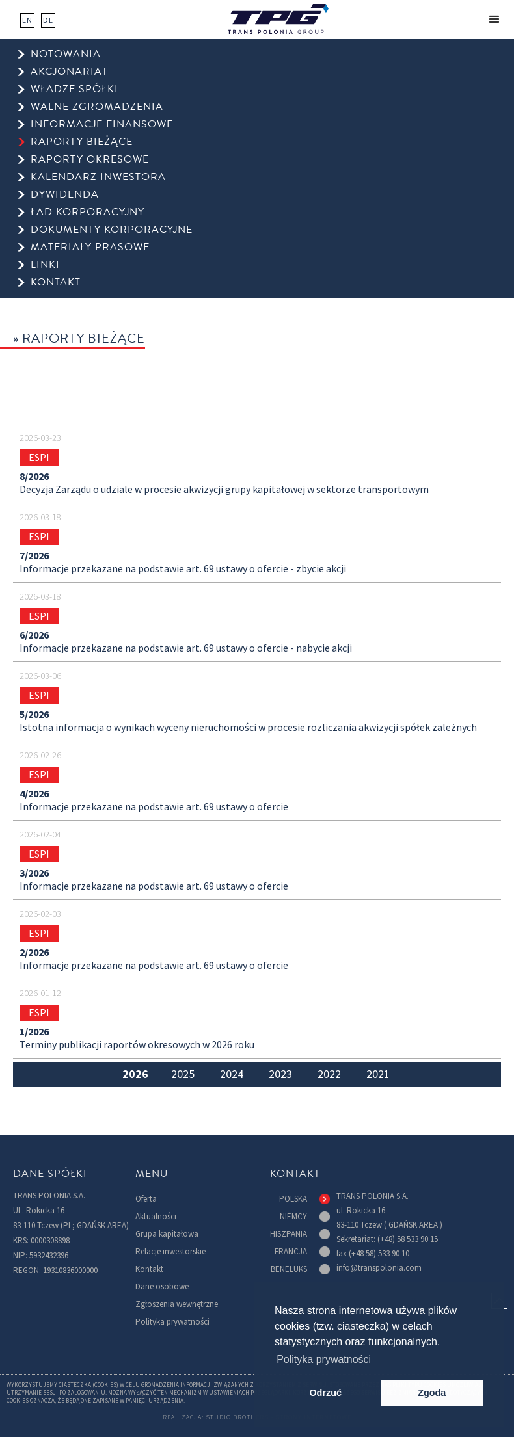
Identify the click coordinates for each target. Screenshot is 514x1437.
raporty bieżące (82, 142)
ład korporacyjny (87, 212)
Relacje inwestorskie (170, 1251)
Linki (45, 264)
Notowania (66, 54)
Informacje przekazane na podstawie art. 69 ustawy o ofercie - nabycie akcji (186, 648)
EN (27, 20)
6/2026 (34, 635)
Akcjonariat (69, 71)
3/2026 (34, 873)
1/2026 (34, 1031)
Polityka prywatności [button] (324, 1359)
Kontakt (149, 1268)
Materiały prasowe (90, 247)
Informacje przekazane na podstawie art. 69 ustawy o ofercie (154, 806)
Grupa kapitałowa (166, 1233)
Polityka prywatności (172, 1321)
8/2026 (34, 476)
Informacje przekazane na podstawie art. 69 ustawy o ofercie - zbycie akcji (183, 568)
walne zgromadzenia (97, 106)
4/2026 (34, 793)
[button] (494, 19)
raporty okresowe (90, 159)
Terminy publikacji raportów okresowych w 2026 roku (137, 1044)
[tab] (135, 1074)
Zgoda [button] (432, 1393)
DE (48, 20)
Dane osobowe (162, 1286)
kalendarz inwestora (98, 177)
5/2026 (34, 714)
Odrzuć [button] (325, 1393)
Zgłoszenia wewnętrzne (176, 1304)
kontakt (56, 282)
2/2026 (34, 952)
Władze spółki (74, 89)
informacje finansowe (102, 124)
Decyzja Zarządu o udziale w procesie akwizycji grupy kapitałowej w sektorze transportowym (224, 489)
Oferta (146, 1198)
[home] (278, 19)
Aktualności (155, 1216)
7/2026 (34, 555)
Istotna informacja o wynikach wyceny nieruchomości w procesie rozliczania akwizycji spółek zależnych (248, 727)
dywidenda (65, 194)
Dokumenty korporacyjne (112, 229)
